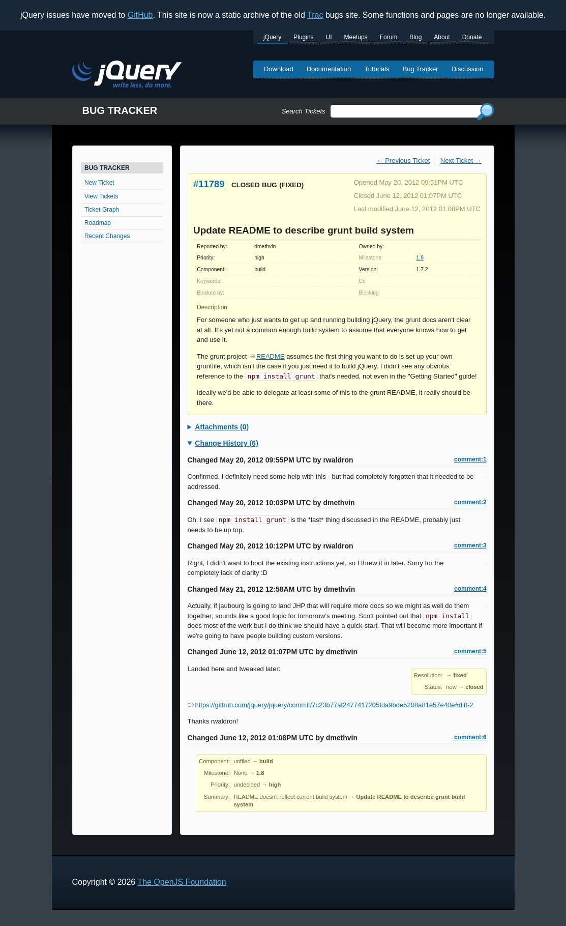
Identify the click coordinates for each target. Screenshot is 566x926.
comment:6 (470, 737)
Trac (315, 15)
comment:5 (470, 651)
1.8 (420, 258)
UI (329, 37)
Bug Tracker (420, 69)
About (442, 37)
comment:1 (470, 459)
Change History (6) (226, 443)
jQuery (272, 37)
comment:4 (470, 588)
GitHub (140, 15)
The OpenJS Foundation (181, 882)
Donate (472, 37)
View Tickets (101, 196)
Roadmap (97, 222)
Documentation (329, 69)
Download (278, 69)
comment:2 (470, 502)
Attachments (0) (222, 427)
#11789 (208, 184)
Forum (389, 37)
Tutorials (376, 69)
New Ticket (99, 182)
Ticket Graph (101, 209)
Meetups (356, 37)
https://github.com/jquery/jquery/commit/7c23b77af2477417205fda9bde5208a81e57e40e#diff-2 (330, 705)
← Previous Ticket (403, 160)
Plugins (303, 37)
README (267, 356)
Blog (415, 37)
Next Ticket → (461, 160)
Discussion (468, 69)
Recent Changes (107, 236)
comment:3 (470, 545)
